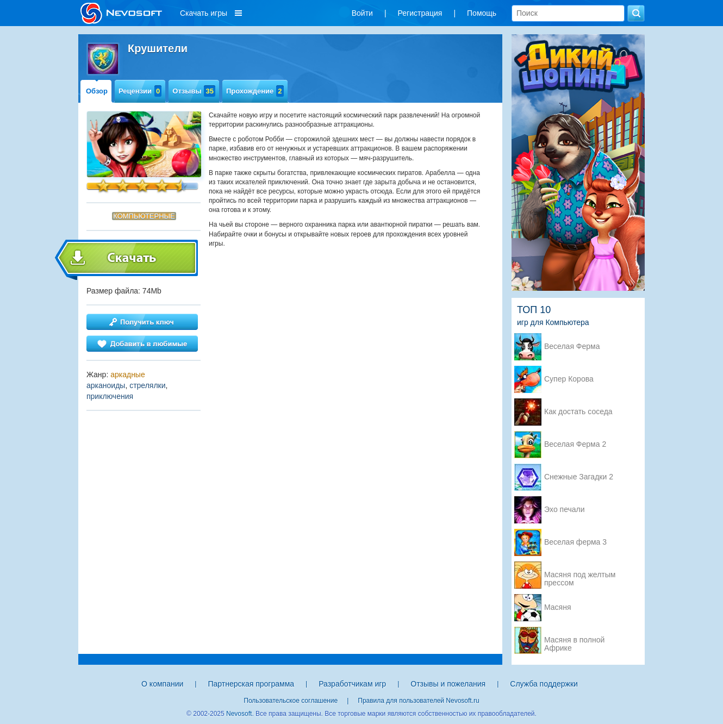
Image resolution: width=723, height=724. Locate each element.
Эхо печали (564, 509)
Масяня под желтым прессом (579, 576)
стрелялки (147, 385)
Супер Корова (569, 379)
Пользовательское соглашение (291, 700)
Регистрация (420, 13)
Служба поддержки (544, 683)
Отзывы (193, 91)
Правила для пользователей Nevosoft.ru (418, 700)
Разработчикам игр (352, 683)
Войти (362, 13)
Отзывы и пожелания (447, 683)
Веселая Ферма (572, 346)
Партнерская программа (251, 683)
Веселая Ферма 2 (575, 444)
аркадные (127, 374)
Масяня (557, 607)
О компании (162, 683)
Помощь (481, 13)
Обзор (97, 91)
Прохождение (255, 91)
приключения (109, 396)
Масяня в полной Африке (574, 641)
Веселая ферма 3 (575, 542)
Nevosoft (239, 713)
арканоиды (105, 385)
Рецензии (140, 91)
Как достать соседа (578, 412)
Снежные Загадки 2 (578, 477)
